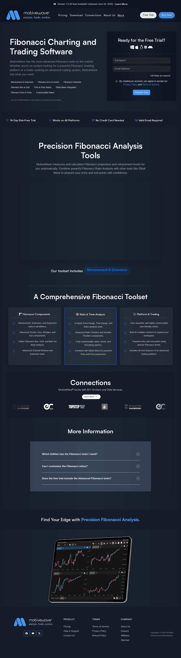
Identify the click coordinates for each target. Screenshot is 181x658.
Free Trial (148, 15)
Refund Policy (99, 635)
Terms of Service (150, 84)
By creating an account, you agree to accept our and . (141, 83)
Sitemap (125, 640)
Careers (125, 631)
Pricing (67, 626)
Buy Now (167, 15)
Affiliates (125, 635)
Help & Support (71, 631)
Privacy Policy (130, 84)
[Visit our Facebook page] (26, 633)
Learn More (121, 4)
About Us (125, 626)
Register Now (141, 92)
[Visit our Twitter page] (39, 633)
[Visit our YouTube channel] (33, 633)
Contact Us (69, 635)
